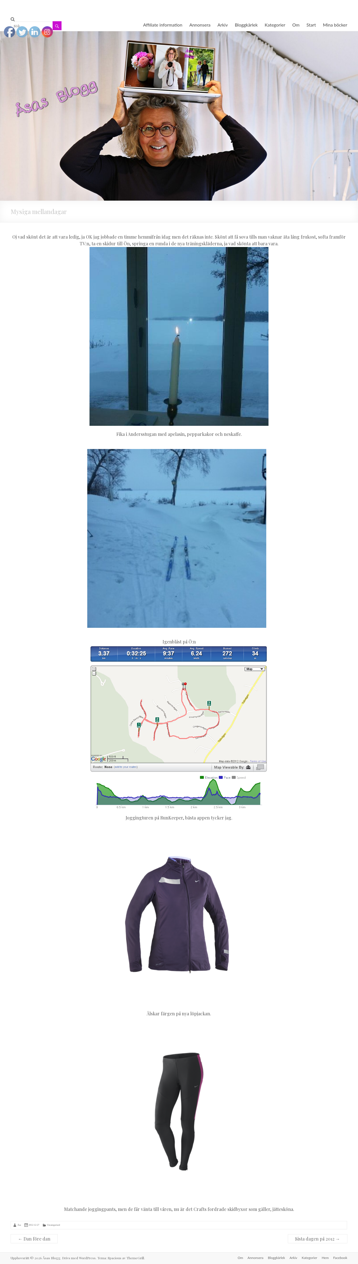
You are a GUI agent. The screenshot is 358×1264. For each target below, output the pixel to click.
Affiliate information (162, 24)
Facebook (340, 1258)
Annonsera (200, 24)
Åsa (19, 1225)
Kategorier (275, 24)
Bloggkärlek (246, 24)
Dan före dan (34, 1239)
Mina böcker (335, 24)
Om (296, 24)
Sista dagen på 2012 (317, 1239)
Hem (325, 1258)
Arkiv (223, 24)
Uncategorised (53, 1225)
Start (311, 24)
